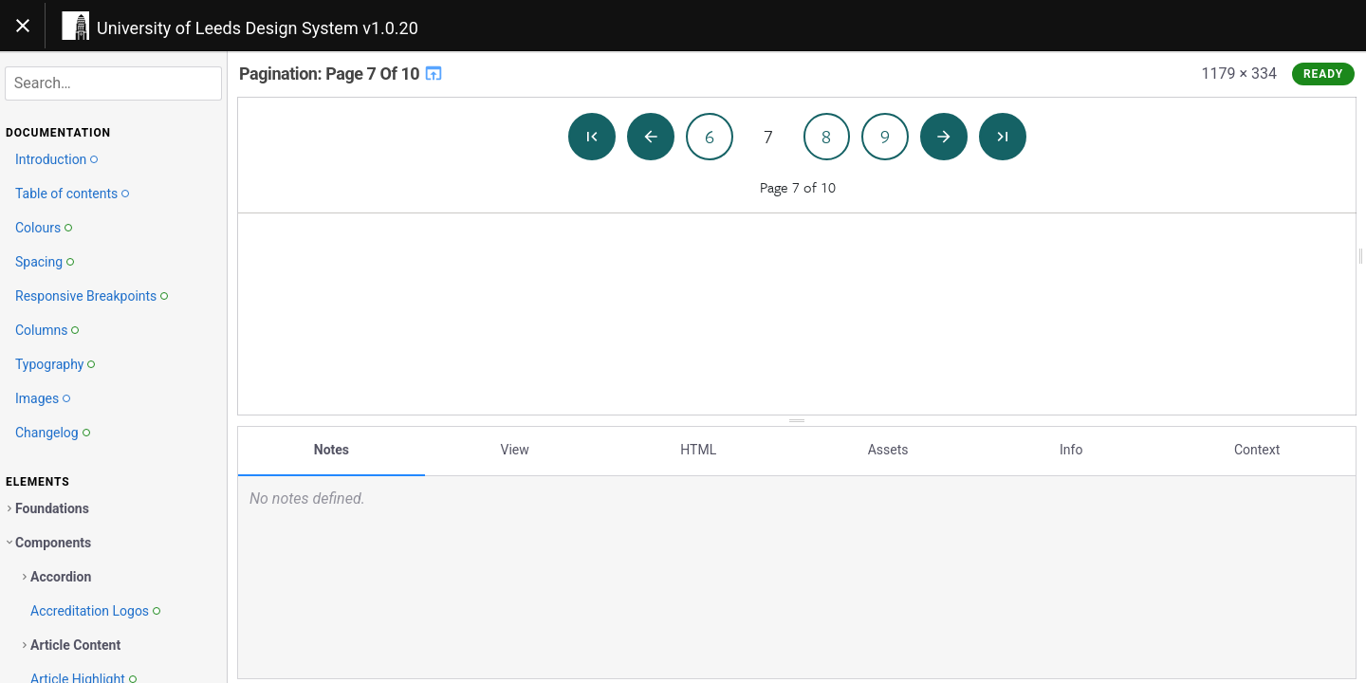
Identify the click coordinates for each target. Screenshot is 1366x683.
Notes (331, 448)
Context (1257, 448)
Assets (888, 448)
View (515, 448)
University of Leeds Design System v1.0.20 (257, 28)
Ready (1323, 74)
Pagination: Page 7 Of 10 (341, 73)
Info (1071, 448)
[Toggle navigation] (23, 25)
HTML (698, 448)
